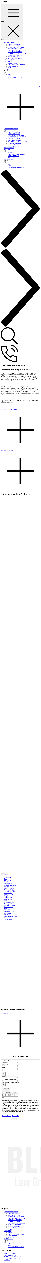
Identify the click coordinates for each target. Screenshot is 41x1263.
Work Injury (7, 880)
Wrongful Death (8, 886)
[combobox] (4, 1084)
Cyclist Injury (8, 919)
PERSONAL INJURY (14, 44)
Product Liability (9, 918)
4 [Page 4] (6, 874)
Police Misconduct (9, 911)
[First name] (9, 1062)
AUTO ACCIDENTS (14, 45)
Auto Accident (8, 893)
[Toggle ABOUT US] (5, 151)
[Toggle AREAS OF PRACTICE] (5, 131)
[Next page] (7, 874)
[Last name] (9, 1066)
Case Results (7, 882)
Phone (4, 1071)
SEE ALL (7, 1260)
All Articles (7, 877)
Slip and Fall (7, 910)
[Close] (12, 31)
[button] (22, 160)
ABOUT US (7, 61)
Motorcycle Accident (10, 904)
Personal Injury (8, 883)
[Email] (9, 1069)
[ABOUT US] (11, 61)
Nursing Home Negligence (11, 891)
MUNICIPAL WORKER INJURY (17, 53)
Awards (6, 908)
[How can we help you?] (11, 1095)
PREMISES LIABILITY (15, 50)
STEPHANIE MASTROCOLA (16, 64)
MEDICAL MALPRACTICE (16, 47)
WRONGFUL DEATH (14, 56)
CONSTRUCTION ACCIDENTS (17, 49)
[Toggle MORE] (5, 162)
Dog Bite (6, 896)
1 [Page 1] (3, 874)
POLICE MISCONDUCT (15, 55)
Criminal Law (8, 897)
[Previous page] (2, 874)
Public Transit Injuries (10, 916)
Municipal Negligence (10, 889)
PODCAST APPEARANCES (16, 77)
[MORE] (5, 72)
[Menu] (12, 13)
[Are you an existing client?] (9, 1081)
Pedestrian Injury (9, 902)
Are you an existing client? (10, 1079)
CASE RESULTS (9, 59)
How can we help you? (9, 1092)
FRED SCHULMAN (13, 66)
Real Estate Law (8, 894)
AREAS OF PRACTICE (11, 42)
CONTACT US (8, 69)
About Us (7, 914)
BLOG (9, 76)
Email (4, 1067)
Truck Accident (8, 907)
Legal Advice (8, 899)
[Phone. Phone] (9, 1077)
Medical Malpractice (10, 885)
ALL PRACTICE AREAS (15, 58)
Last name (5, 1064)
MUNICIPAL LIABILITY (15, 52)
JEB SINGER (11, 67)
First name (5, 1060)
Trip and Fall (7, 913)
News (5, 879)
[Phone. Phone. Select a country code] (4, 1074)
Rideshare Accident (9, 905)
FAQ (9, 74)
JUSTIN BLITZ (12, 63)
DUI (5, 900)
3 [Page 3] (5, 874)
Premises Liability (9, 888)
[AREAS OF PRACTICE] (18, 42)
